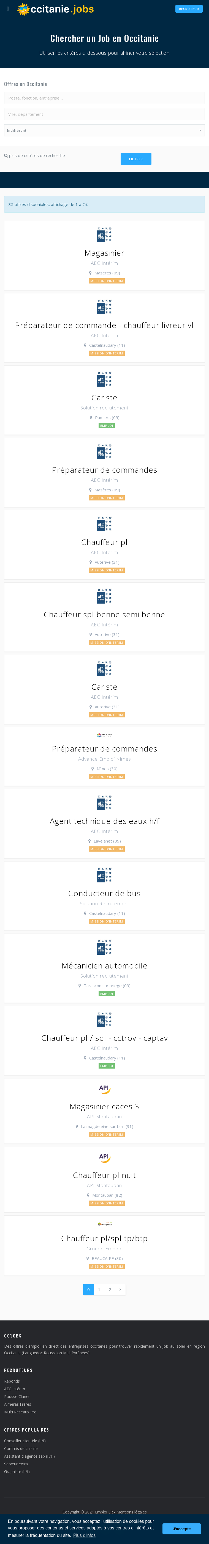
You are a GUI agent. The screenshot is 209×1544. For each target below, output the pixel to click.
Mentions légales (131, 1512)
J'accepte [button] (182, 1529)
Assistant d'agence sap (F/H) (29, 1456)
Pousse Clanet (17, 1396)
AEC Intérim (14, 1388)
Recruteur (189, 9)
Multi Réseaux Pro (20, 1411)
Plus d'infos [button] (84, 1535)
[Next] (120, 1289)
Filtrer (136, 159)
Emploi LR (104, 1512)
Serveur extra (16, 1463)
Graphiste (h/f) (17, 1471)
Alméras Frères (17, 1404)
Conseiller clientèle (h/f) (25, 1440)
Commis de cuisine (21, 1448)
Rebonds (12, 1381)
